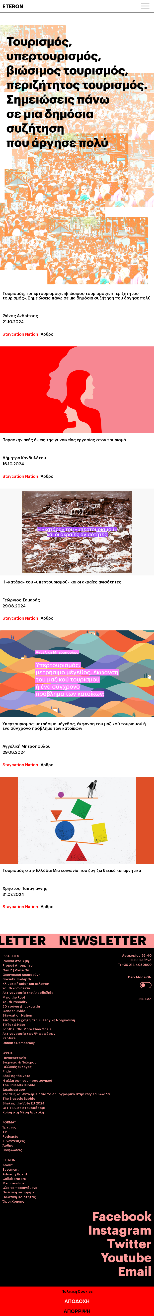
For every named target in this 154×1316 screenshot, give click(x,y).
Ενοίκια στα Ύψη (15, 960)
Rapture (8, 1038)
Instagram (120, 1229)
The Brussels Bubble (18, 1084)
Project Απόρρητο (17, 965)
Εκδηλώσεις (12, 1149)
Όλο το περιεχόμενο (19, 1187)
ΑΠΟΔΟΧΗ (76, 1301)
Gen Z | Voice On (15, 970)
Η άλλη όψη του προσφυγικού (27, 1080)
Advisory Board (14, 1174)
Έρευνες (9, 1127)
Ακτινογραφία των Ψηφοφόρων (28, 1033)
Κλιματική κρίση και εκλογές (25, 983)
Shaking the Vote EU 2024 (23, 1103)
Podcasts (10, 1136)
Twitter (129, 1242)
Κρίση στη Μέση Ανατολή (23, 1112)
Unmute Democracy (18, 1042)
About (7, 1164)
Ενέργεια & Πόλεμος (19, 1062)
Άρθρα (7, 1145)
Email (135, 1270)
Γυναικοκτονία (14, 1057)
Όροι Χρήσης (13, 1201)
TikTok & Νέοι (13, 1024)
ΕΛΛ (148, 998)
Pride (6, 1071)
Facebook (122, 1215)
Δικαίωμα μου (13, 1089)
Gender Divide (13, 1010)
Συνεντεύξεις (13, 1140)
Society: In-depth (16, 979)
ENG (141, 998)
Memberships (13, 1183)
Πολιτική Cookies (77, 1291)
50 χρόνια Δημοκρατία (21, 1006)
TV (4, 1131)
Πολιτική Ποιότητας (19, 1196)
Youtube (126, 1256)
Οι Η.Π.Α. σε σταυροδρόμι (23, 1107)
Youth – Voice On (16, 988)
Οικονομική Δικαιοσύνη (21, 974)
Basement (10, 1169)
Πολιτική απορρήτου (19, 1192)
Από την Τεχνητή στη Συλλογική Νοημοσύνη (38, 1020)
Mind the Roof (13, 997)
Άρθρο (47, 334)
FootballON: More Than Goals (26, 1029)
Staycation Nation (20, 334)
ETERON (12, 5)
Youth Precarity (14, 1001)
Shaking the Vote (16, 1075)
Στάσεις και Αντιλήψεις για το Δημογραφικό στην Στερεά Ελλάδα (56, 1093)
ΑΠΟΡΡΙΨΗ (77, 1311)
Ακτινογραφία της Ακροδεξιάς (27, 992)
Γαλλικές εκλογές (17, 1066)
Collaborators (14, 1178)
